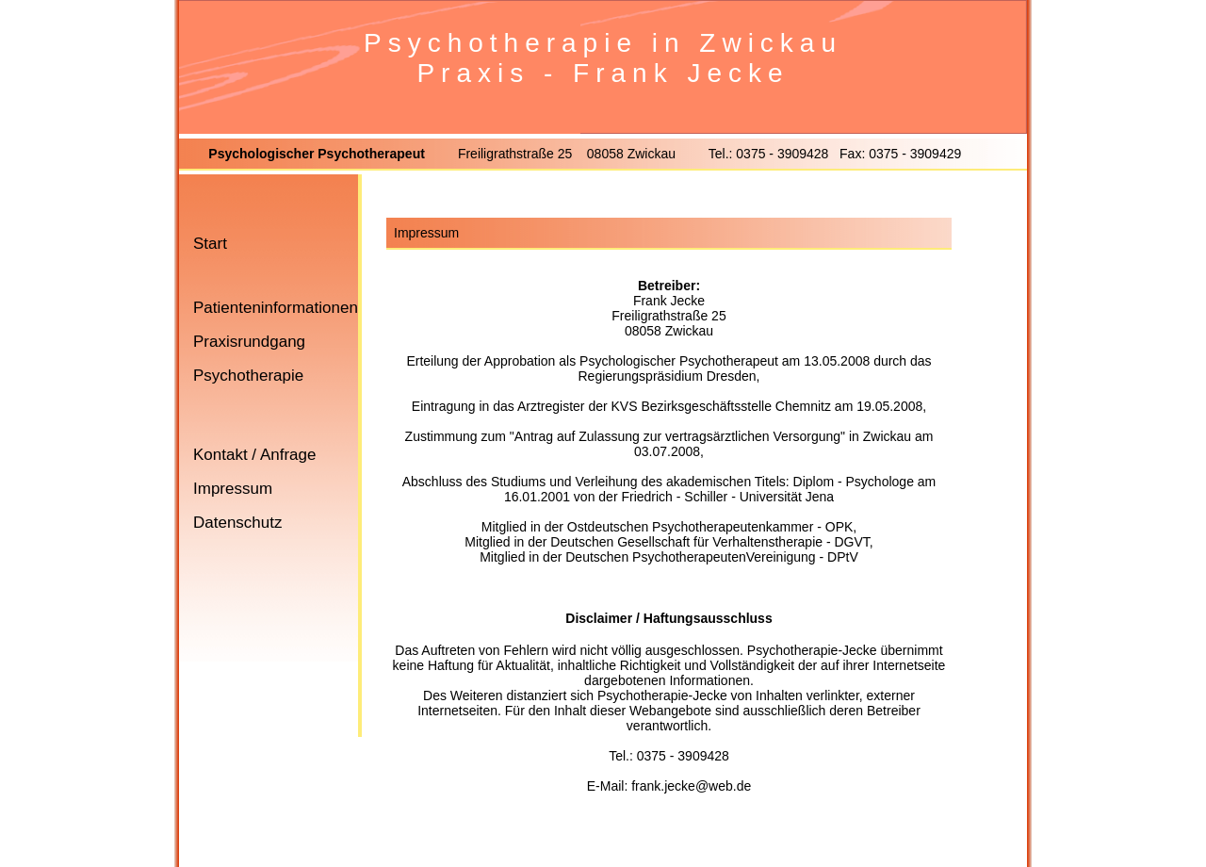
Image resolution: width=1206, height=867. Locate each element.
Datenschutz (238, 523)
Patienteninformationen (275, 308)
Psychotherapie (248, 375)
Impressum (232, 489)
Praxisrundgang (249, 342)
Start (210, 244)
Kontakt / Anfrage (254, 455)
